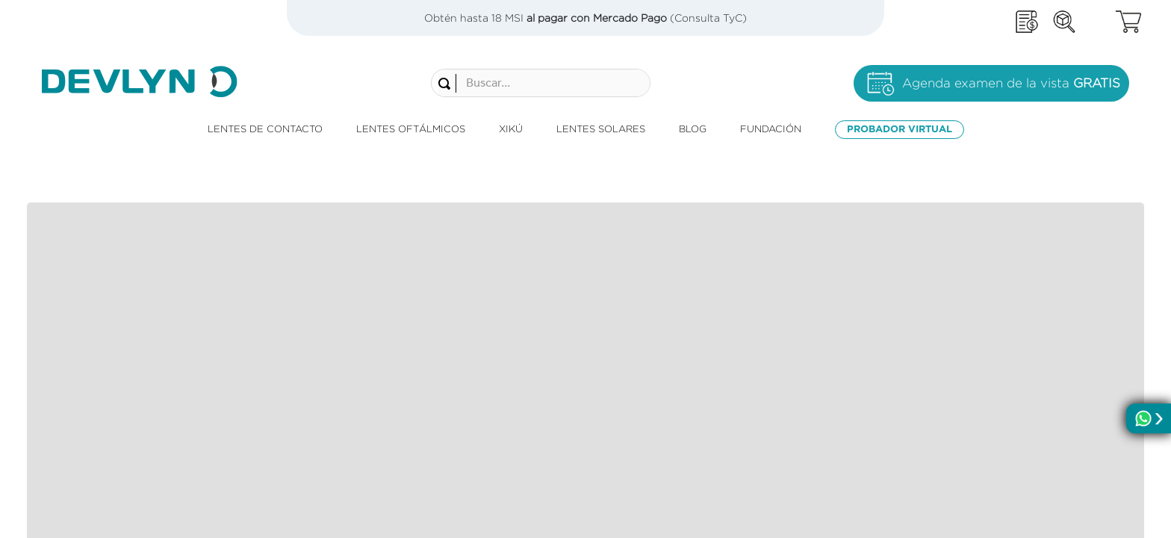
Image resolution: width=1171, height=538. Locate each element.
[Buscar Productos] (370, 73)
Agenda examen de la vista (1011, 73)
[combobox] (464, 72)
